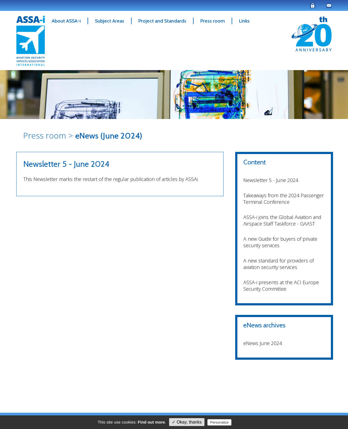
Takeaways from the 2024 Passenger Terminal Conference (283, 198)
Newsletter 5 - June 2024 (270, 180)
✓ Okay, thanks (187, 422)
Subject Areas (109, 21)
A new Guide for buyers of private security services (280, 242)
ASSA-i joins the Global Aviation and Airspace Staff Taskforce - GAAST (282, 220)
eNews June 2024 (262, 343)
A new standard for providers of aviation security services (278, 263)
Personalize (219, 422)
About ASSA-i (66, 21)
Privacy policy (244, 422)
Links (244, 21)
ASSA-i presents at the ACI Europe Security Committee (281, 285)
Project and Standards (162, 21)
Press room (212, 21)
